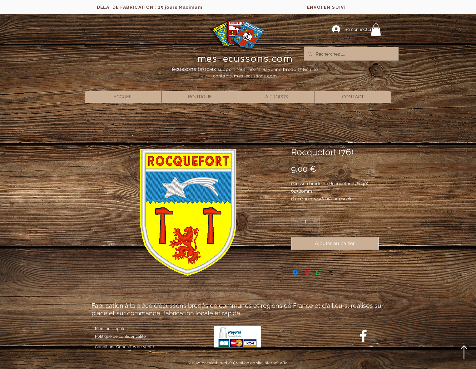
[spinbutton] (306, 221)
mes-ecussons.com (245, 58)
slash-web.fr (221, 363)
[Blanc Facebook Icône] (363, 335)
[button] (376, 29)
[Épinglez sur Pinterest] (307, 272)
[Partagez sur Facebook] (295, 272)
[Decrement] (296, 221)
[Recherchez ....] (350, 54)
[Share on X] (331, 272)
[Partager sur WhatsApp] (319, 272)
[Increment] (315, 221)
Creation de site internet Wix (260, 363)
